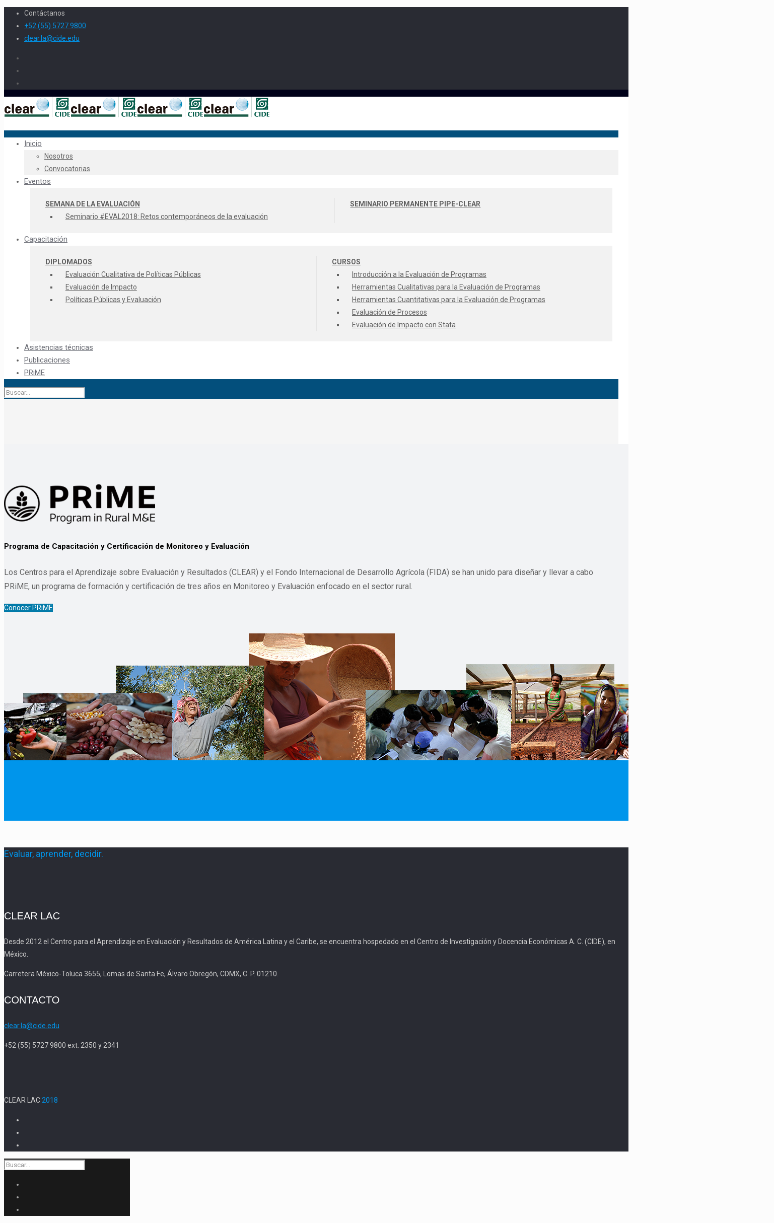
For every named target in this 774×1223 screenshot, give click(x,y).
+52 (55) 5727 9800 (55, 26)
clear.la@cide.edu (52, 38)
